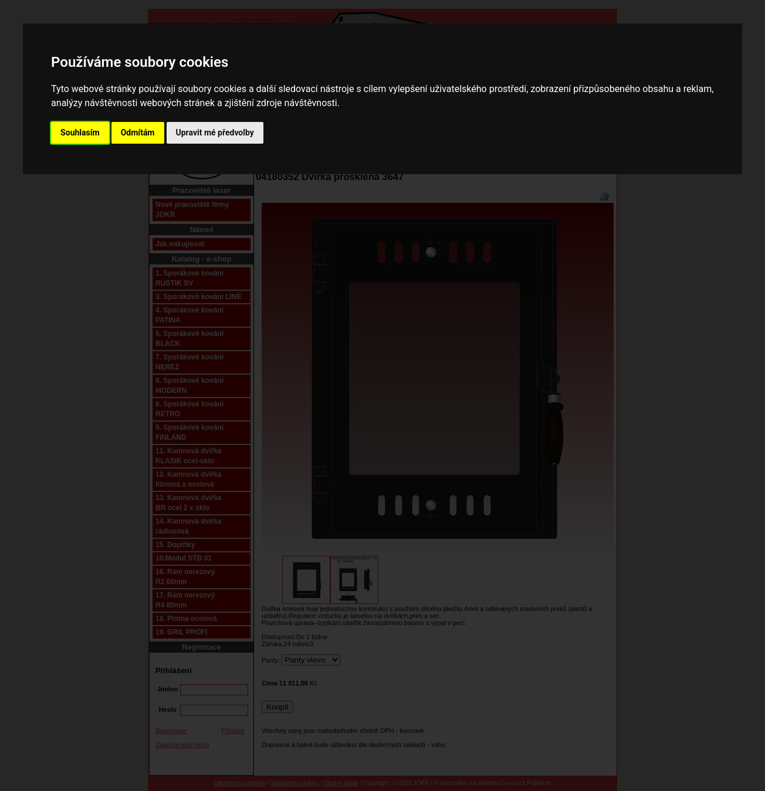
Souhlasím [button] (80, 132)
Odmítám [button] (138, 132)
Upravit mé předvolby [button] (215, 132)
